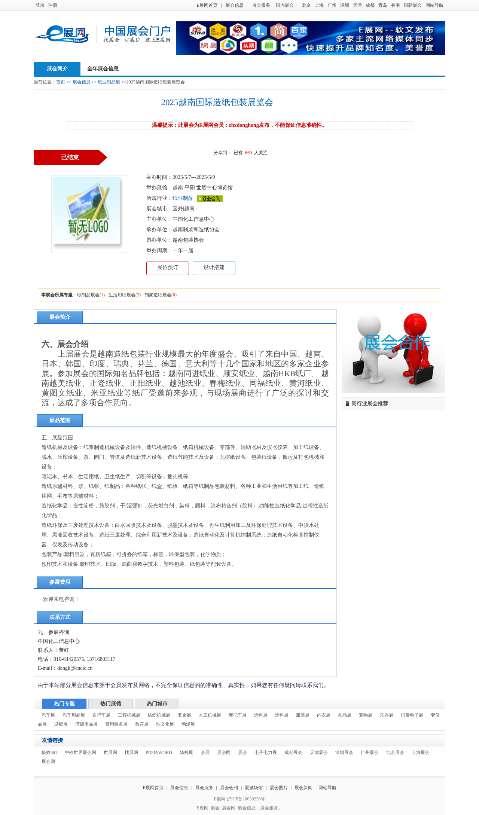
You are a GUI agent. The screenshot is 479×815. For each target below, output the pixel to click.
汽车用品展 (73, 715)
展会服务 (261, 5)
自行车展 (101, 715)
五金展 (184, 715)
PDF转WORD (159, 752)
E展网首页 (206, 5)
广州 (331, 5)
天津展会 (319, 752)
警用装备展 (116, 724)
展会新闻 (303, 787)
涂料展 (261, 715)
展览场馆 (254, 787)
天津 (357, 5)
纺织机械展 (159, 715)
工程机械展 (129, 715)
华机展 (186, 752)
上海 (319, 5)
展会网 (224, 752)
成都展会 (293, 752)
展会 (242, 752)
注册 (52, 5)
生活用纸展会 (122, 294)
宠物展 (365, 715)
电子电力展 (265, 752)
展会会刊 (229, 787)
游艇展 (61, 724)
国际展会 (413, 5)
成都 (370, 5)
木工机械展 (210, 715)
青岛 (382, 5)
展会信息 (235, 5)
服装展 (302, 715)
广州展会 (370, 752)
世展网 (110, 752)
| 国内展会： (286, 5)
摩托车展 (238, 715)
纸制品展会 (88, 294)
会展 (205, 752)
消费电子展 (412, 715)
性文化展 (165, 724)
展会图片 (279, 787)
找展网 (131, 752)
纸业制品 (183, 198)
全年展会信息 (103, 68)
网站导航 (434, 5)
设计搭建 (214, 267)
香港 (395, 5)
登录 (40, 5)
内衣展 (323, 715)
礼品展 (344, 715)
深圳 (344, 5)
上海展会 (421, 752)
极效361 (49, 752)
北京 (306, 5)
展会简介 (57, 68)
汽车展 (48, 715)
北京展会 (395, 752)
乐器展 (386, 715)
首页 (60, 82)
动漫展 (188, 724)
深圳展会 (344, 752)
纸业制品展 (109, 82)
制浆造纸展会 (157, 294)
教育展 (142, 724)
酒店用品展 (86, 724)
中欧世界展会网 (80, 752)
